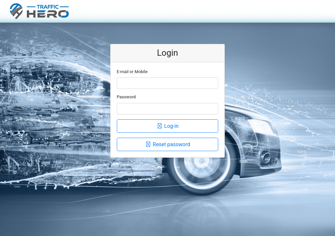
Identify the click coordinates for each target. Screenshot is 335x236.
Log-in (167, 126)
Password (126, 96)
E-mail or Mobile (132, 71)
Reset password (167, 144)
